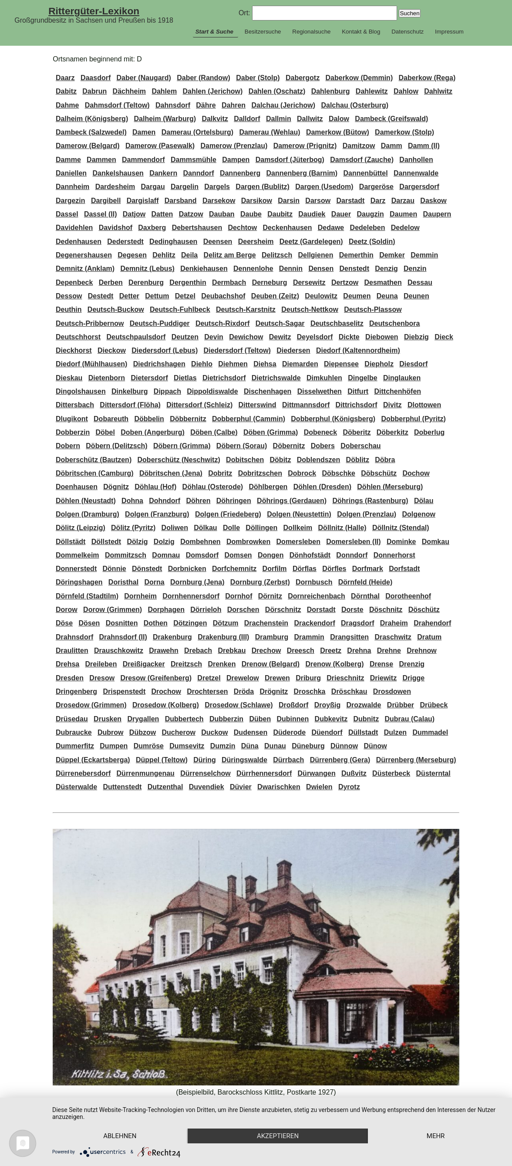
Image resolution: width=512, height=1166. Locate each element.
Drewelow (242, 678)
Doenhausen (77, 486)
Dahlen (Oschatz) (277, 91)
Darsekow (219, 200)
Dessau (420, 282)
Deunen (416, 296)
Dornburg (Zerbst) (260, 582)
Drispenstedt (124, 691)
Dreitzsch (186, 664)
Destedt (101, 296)
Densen (320, 268)
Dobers (323, 446)
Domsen (238, 555)
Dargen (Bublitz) (263, 186)
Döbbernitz (188, 418)
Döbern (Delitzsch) (116, 446)
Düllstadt (363, 732)
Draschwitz (392, 637)
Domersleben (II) (353, 541)
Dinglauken (402, 378)
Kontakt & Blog (361, 31)
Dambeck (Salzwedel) (91, 132)
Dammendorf (143, 159)
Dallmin (278, 118)
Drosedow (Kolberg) (165, 705)
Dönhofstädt (310, 555)
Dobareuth (111, 418)
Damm (391, 145)
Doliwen (175, 527)
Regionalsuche (311, 31)
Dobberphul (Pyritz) (413, 418)
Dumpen (114, 746)
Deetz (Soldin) (372, 241)
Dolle (231, 527)
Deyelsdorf (315, 337)
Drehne (389, 650)
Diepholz (379, 364)
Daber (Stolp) (258, 77)
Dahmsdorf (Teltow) (117, 105)
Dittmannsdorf (306, 405)
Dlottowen (424, 405)
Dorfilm (275, 568)
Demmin (424, 255)
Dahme (67, 105)
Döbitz (280, 459)
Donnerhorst (394, 555)
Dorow (66, 609)
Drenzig (411, 664)
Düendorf (326, 732)
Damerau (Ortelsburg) (197, 132)
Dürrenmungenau (146, 773)
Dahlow (406, 91)
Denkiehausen (203, 268)
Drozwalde (364, 705)
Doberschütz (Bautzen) (93, 459)
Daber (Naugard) (144, 77)
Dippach (167, 391)
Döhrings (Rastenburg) (370, 500)
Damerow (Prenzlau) (234, 145)
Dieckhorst (74, 350)
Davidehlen (74, 227)
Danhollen (416, 159)
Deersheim (256, 241)
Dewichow (246, 337)
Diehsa (264, 364)
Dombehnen (200, 541)
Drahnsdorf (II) (123, 637)
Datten (162, 214)
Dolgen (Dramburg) (87, 514)
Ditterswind (257, 405)
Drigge (413, 678)
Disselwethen (319, 391)
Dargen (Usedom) (324, 186)
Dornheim (140, 596)
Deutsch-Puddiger (160, 323)
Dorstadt (321, 609)
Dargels (217, 186)
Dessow (69, 296)
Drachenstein (266, 623)
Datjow (134, 214)
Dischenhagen (267, 391)
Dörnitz (270, 596)
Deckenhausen (287, 227)
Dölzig (137, 541)
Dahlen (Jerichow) (213, 91)
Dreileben (101, 664)
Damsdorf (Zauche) (362, 159)
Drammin (309, 637)
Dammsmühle (193, 159)
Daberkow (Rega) (427, 77)
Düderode (289, 732)
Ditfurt (357, 391)
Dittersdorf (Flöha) (130, 405)
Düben (260, 719)
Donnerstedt (76, 568)
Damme (68, 159)
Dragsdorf (357, 623)
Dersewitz (309, 282)
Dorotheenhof (408, 596)
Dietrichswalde (276, 378)
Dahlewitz (372, 91)
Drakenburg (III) (223, 637)
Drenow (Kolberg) (334, 664)
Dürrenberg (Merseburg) (416, 760)
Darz (378, 200)
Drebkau (232, 650)
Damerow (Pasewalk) (160, 145)
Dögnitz (116, 486)
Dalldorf (247, 118)
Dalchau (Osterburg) (354, 105)
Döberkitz (392, 432)
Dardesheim (115, 186)
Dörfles (334, 568)
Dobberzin (73, 432)
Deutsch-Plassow (372, 309)
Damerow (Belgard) (88, 145)
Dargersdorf (419, 186)
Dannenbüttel (365, 173)
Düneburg (308, 746)
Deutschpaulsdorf (135, 337)
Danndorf (198, 173)
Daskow (433, 200)
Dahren (234, 105)
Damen (143, 132)
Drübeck (434, 705)
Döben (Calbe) (213, 432)
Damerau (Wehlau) (269, 132)
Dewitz (280, 337)
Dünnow (344, 746)
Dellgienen (315, 255)
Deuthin (69, 309)
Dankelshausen (117, 173)
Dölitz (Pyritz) (133, 527)
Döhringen (233, 500)
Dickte (349, 337)
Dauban (222, 214)
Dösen (89, 623)
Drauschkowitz (118, 650)
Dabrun (94, 91)
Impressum (449, 31)
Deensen (217, 241)
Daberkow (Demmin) (359, 77)
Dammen (101, 159)
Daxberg (152, 227)
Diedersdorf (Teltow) (237, 350)
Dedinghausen (173, 241)
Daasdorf (96, 77)
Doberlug (429, 432)
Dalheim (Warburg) (165, 118)
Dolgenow (418, 514)
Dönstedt (147, 568)
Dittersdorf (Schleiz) (199, 405)
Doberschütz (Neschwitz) (179, 459)
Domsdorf (202, 555)
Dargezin (70, 200)
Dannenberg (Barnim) (302, 173)
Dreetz (330, 650)
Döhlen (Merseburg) (390, 486)
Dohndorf (164, 500)
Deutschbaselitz (337, 323)
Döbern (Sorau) (241, 446)
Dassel (67, 214)
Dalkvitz (215, 118)
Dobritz (220, 473)
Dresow (102, 678)
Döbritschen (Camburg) (95, 473)
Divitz (392, 405)
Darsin (289, 200)
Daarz (65, 77)
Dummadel (430, 732)
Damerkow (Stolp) (404, 132)
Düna (250, 746)
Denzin (415, 268)
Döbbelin (149, 418)
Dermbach (229, 282)
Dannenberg (240, 173)
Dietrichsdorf (224, 378)
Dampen (235, 159)
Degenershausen (84, 255)
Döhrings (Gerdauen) (292, 500)
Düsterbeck (391, 773)
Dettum (157, 296)
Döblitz (357, 459)
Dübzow (142, 732)
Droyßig (327, 705)
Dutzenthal (165, 787)
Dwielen (319, 787)
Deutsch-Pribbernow (90, 323)
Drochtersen (207, 691)
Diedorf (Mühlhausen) (91, 364)
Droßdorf (293, 705)
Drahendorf (432, 623)
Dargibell (106, 200)
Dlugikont (72, 418)
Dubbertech (184, 719)
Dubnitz (366, 719)
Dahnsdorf (172, 105)
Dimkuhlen (324, 378)
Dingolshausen (81, 391)
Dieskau (69, 378)
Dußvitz (354, 773)
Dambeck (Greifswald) (391, 118)
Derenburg (146, 282)
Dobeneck (320, 432)
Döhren (198, 500)
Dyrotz (349, 787)
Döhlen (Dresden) (322, 486)
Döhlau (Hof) (155, 486)
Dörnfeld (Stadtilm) (87, 596)
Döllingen (261, 527)
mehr (436, 1136)
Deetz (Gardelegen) (311, 241)
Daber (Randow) (203, 77)
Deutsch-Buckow (116, 309)
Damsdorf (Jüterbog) (290, 159)
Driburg (308, 678)
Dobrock (302, 473)
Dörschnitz (283, 609)
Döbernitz (289, 446)
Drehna (359, 650)
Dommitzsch (125, 555)
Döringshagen (79, 582)
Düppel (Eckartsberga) (93, 760)
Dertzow (344, 282)
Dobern (68, 446)
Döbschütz (379, 473)
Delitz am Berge (230, 255)
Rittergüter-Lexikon (93, 11)
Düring (204, 760)
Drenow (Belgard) (271, 664)
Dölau (423, 500)
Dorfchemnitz (234, 568)
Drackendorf (314, 623)
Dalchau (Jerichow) (283, 105)
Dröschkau (349, 691)
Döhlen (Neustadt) (86, 500)
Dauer (341, 214)
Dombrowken (248, 541)
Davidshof (115, 227)
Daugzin (370, 214)
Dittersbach (75, 405)
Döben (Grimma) (270, 432)
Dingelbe (362, 378)
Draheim (394, 623)
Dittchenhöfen (397, 391)
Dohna (132, 500)
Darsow (317, 200)
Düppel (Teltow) (162, 760)
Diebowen (381, 337)
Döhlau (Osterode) (212, 486)
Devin (213, 337)
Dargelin (185, 186)
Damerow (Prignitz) (305, 145)
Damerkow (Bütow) (337, 132)
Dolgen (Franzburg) (157, 514)
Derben (111, 282)
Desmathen (382, 282)
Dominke (401, 541)
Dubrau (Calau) (409, 719)
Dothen (156, 623)
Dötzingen (190, 623)
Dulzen (395, 732)
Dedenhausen (78, 241)
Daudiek (311, 214)
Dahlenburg (330, 91)
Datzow (191, 214)
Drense (381, 664)
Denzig (386, 268)
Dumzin (223, 746)
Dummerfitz (75, 746)
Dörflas (305, 568)
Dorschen (243, 609)
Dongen (271, 555)
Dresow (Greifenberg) (156, 678)
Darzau (402, 200)
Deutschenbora (394, 323)
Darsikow (256, 200)
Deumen (357, 296)
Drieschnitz (345, 678)
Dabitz (66, 91)
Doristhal (123, 582)
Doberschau (360, 446)
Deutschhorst (78, 337)
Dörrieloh (205, 609)
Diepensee (341, 364)
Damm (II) (424, 145)
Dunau (275, 746)
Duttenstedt (122, 787)
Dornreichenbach (316, 596)
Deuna (387, 296)
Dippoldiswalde (212, 391)
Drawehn (164, 650)
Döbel (105, 432)
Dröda (244, 691)
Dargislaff (143, 200)
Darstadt (350, 200)
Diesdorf (413, 364)
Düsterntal (433, 773)
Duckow (214, 732)
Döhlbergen (268, 486)
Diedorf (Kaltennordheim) (358, 350)
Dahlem (164, 91)
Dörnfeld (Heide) (365, 582)
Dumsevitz (186, 746)
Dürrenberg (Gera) (340, 760)
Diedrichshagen (159, 364)
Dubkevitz (331, 719)
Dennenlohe (253, 268)
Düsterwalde (76, 787)
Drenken (222, 664)
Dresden (70, 678)
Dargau (153, 186)
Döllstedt (106, 541)
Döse (64, 623)
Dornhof (238, 596)
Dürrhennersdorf (264, 773)
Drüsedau (72, 719)
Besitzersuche (263, 31)
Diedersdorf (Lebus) (164, 350)
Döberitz (357, 432)
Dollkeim (298, 527)
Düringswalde (244, 760)
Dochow (415, 473)
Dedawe (331, 227)
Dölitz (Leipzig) (80, 527)
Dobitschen (245, 459)
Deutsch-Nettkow (309, 309)
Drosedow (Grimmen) (91, 705)
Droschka (310, 691)
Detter (129, 296)
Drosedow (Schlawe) (239, 705)
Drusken (107, 719)
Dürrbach (288, 760)
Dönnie (114, 568)
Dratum (429, 637)
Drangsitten (349, 637)
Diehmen (233, 364)
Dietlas (185, 378)
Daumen (403, 214)
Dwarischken (278, 787)
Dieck (444, 337)
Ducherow (178, 732)
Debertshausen (197, 227)
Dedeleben (367, 227)
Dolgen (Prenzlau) (366, 514)
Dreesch (300, 650)
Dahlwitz (438, 91)
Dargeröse (376, 186)
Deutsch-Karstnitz (246, 309)
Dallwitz (310, 118)
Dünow (375, 746)
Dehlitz (163, 255)
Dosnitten (122, 623)
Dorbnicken (187, 568)
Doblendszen (318, 459)
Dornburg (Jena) (197, 582)
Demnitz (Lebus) (147, 268)
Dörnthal (365, 596)
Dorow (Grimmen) (112, 609)
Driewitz (383, 678)
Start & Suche (214, 31)
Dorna (155, 582)
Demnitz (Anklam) (85, 268)
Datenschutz (407, 31)
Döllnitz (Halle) (342, 527)
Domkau (435, 541)
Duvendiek (206, 787)
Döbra (385, 459)
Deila (189, 255)
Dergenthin (187, 282)
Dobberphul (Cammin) (248, 418)
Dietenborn (106, 378)
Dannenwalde (416, 173)
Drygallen (143, 719)
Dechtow (242, 227)
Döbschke (338, 473)
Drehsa (67, 664)
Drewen (277, 678)
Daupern (437, 214)
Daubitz (280, 214)
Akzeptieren (278, 1136)
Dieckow (112, 350)
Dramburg (271, 637)
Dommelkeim (77, 555)
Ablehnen (119, 1136)
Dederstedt (125, 241)
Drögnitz (273, 691)
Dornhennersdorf (190, 596)
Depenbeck (74, 282)
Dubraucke (74, 732)
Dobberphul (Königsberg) (333, 418)
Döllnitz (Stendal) (400, 527)
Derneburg (269, 282)
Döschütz (424, 609)
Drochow (166, 691)
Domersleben (298, 541)
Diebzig (416, 337)
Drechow (266, 650)
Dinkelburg (129, 391)
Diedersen (293, 350)
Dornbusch (314, 582)
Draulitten (72, 650)
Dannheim (72, 186)
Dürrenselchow (205, 773)
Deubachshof (223, 296)
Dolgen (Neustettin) (299, 514)
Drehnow (421, 650)
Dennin (291, 268)
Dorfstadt (404, 568)
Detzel (185, 296)
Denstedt (354, 268)
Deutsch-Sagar (280, 323)
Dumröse (149, 746)
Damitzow (359, 145)
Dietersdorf (149, 378)
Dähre (206, 105)
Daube (251, 214)
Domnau (166, 555)
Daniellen (71, 173)
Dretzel (208, 678)
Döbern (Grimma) (182, 446)
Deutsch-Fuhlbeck (180, 309)
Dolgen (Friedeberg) (228, 514)
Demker (392, 255)
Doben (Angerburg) (153, 432)
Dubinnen (293, 719)
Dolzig (164, 541)
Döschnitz (385, 609)
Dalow (339, 118)
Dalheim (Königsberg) (92, 118)
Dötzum (226, 623)
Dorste (352, 609)
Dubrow (111, 732)
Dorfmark (367, 568)
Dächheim (129, 91)
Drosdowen (392, 691)
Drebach (198, 650)
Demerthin (356, 255)
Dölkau (205, 527)
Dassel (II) (100, 214)
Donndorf (351, 555)
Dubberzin (226, 719)
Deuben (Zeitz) (275, 296)
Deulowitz (321, 296)
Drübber (400, 705)
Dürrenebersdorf (83, 773)
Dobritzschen (260, 473)
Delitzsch (277, 255)
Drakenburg (172, 637)
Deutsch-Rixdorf (222, 323)
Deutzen (185, 337)
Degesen (132, 255)
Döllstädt (70, 541)
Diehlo (201, 364)
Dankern (163, 173)
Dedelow (405, 227)
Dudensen (250, 732)
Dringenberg (76, 691)
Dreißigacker (144, 664)
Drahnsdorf (74, 637)
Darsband (181, 200)
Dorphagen (166, 609)
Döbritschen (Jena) (170, 473)
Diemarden (300, 364)
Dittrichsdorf (356, 405)
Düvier (241, 787)
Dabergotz (303, 77)
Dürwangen (317, 773)
